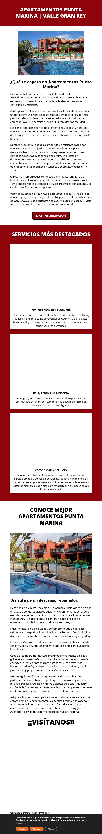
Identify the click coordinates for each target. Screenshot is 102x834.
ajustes (19, 823)
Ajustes (51, 829)
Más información (51, 216)
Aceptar (22, 829)
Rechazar (36, 829)
